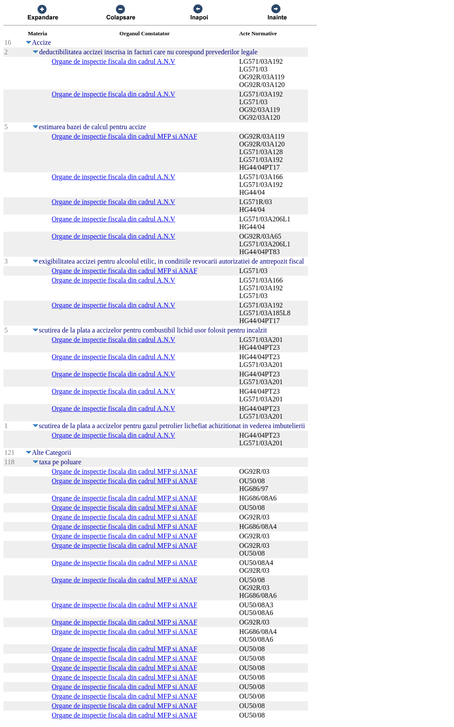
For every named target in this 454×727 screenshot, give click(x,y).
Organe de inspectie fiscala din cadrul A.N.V (113, 61)
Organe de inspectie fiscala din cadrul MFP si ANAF (124, 136)
